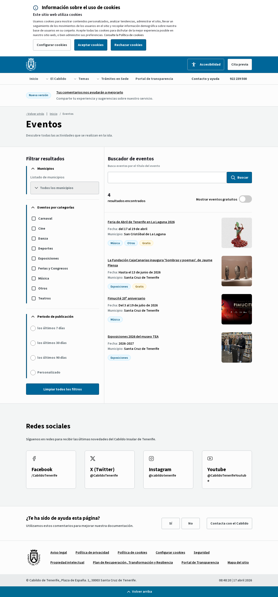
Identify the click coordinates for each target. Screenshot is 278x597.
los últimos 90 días (52, 357)
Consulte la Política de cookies (124, 35)
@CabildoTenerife (104, 475)
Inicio (53, 114)
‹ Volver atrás (35, 114)
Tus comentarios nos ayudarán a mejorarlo (89, 92)
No (190, 523)
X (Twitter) (102, 469)
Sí (170, 523)
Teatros (44, 298)
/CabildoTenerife (44, 475)
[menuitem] (34, 79)
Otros (42, 288)
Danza (43, 238)
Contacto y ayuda (205, 78)
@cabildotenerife (162, 475)
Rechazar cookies (128, 45)
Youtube (216, 469)
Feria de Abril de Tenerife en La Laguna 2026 (141, 222)
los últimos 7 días (51, 328)
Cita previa (239, 64)
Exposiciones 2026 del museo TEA (133, 336)
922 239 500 (238, 78)
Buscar (239, 177)
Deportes (45, 248)
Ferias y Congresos (53, 268)
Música (43, 278)
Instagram (160, 469)
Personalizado (48, 372)
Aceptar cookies (91, 45)
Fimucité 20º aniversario (126, 298)
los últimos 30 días (52, 342)
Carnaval (45, 218)
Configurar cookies (52, 45)
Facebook (41, 469)
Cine (41, 228)
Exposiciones (48, 258)
